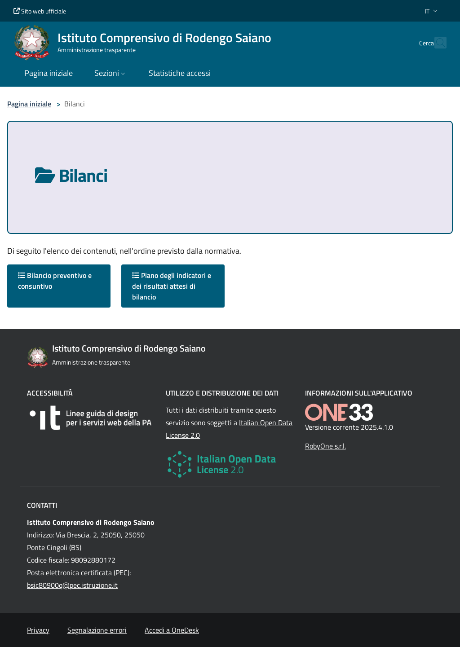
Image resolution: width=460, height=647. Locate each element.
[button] (432, 11)
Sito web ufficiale (39, 11)
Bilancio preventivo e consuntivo (55, 280)
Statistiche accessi (180, 73)
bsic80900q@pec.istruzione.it (72, 585)
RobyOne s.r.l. (325, 445)
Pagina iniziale (29, 103)
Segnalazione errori (97, 630)
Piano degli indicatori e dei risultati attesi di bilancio (171, 286)
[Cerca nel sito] (436, 42)
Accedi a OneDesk (172, 630)
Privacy (38, 630)
